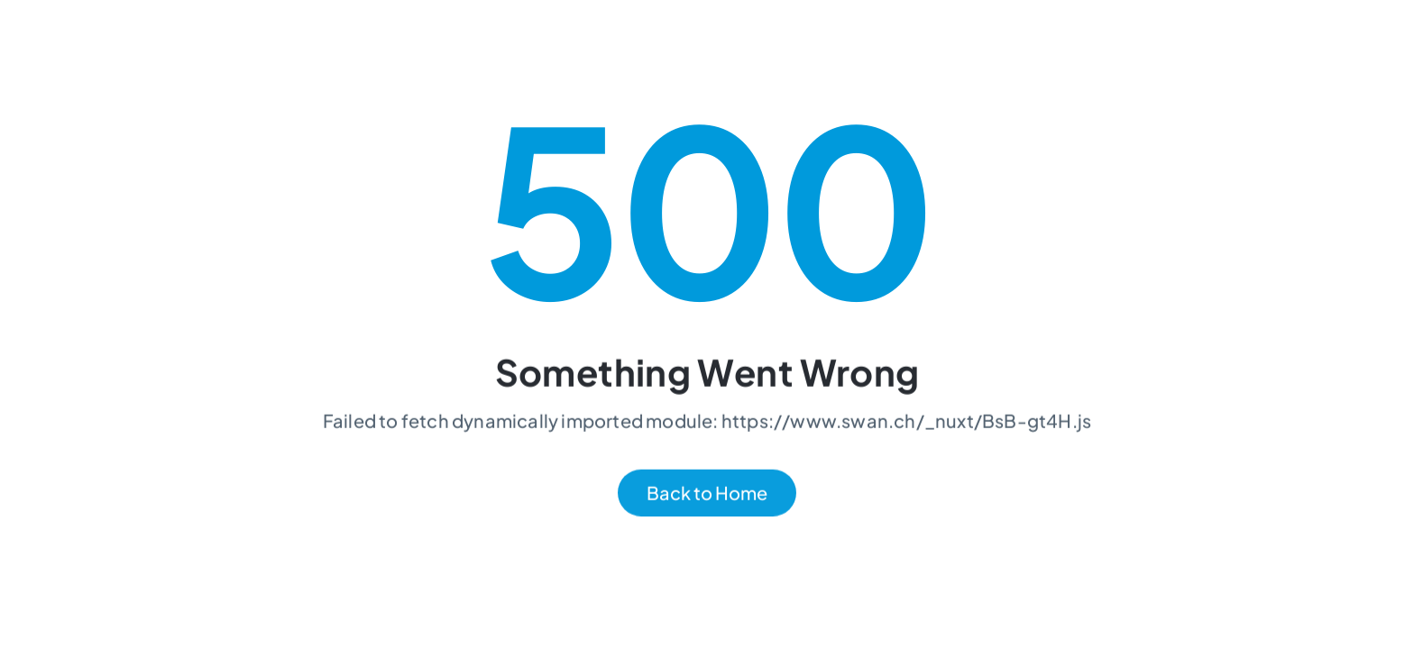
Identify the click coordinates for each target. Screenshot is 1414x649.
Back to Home (707, 493)
